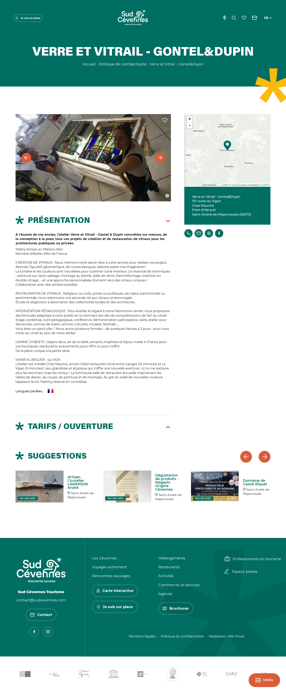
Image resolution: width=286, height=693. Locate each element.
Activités (165, 576)
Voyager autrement (109, 567)
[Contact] (254, 18)
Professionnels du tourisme (253, 559)
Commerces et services (179, 585)
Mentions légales (142, 636)
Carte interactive (114, 591)
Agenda (165, 594)
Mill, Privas (236, 636)
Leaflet (224, 185)
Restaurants (169, 567)
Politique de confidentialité (182, 636)
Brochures (176, 608)
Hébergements (171, 558)
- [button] (189, 125)
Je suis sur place (28, 18)
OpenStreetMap (239, 185)
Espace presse (241, 571)
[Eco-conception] (224, 18)
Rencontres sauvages (111, 576)
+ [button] (189, 119)
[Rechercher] (234, 18)
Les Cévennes (104, 558)
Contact (41, 615)
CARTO (265, 185)
